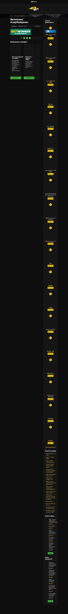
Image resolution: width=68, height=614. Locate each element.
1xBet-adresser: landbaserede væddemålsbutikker (50, 488)
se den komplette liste (50, 447)
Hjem (11, 16)
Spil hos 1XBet (49, 501)
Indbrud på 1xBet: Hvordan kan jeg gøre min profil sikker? (50, 471)
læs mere (51, 523)
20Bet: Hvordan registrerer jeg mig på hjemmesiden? (50, 483)
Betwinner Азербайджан (19, 16)
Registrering (50, 38)
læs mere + (15, 78)
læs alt (50, 553)
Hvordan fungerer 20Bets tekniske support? (50, 466)
